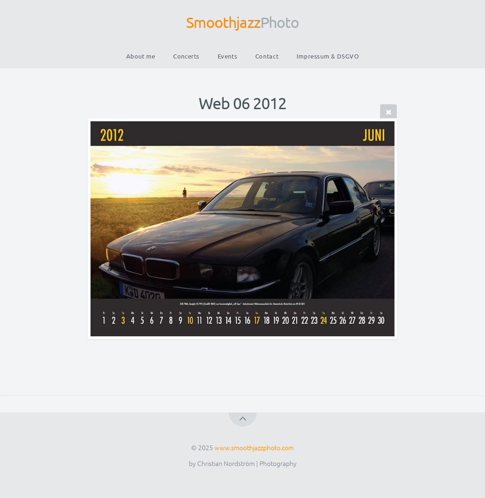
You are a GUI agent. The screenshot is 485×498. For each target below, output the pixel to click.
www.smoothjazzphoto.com (254, 447)
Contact (266, 56)
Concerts (186, 56)
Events (228, 56)
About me (140, 56)
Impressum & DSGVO (328, 56)
